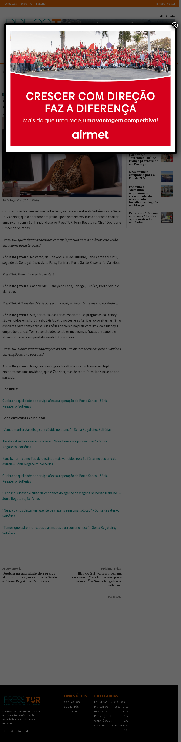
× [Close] (174, 25)
